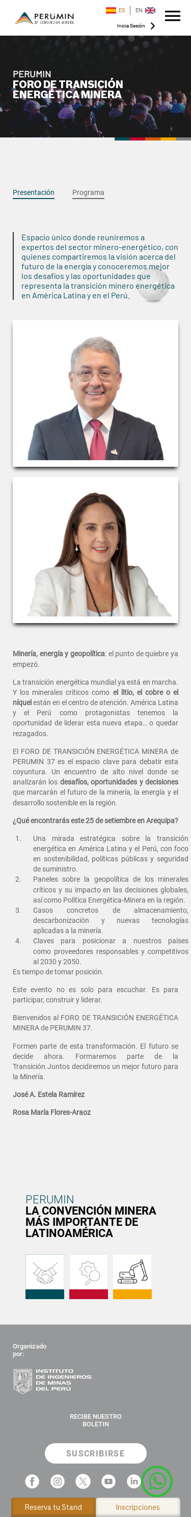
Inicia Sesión (131, 26)
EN (145, 10)
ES (115, 10)
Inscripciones (138, 1507)
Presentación (33, 192)
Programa (88, 192)
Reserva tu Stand (53, 1507)
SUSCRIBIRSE (95, 1453)
